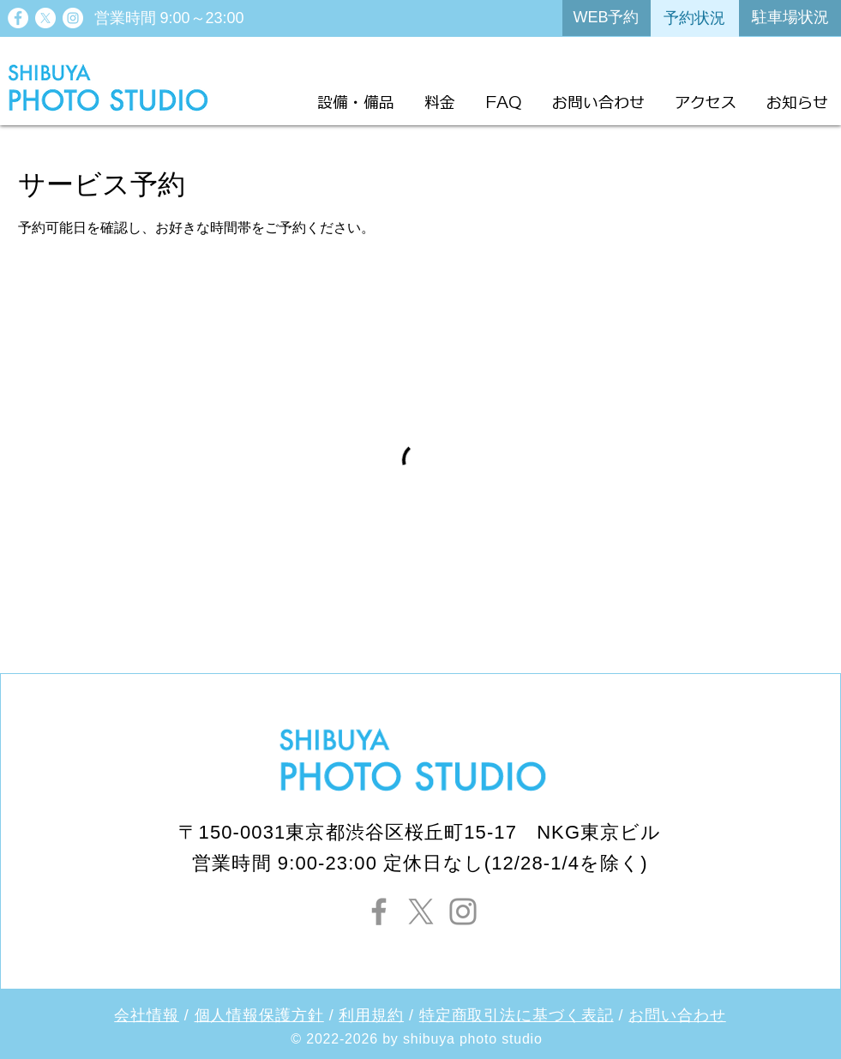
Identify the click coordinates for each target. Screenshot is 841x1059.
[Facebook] (379, 912)
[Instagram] (463, 912)
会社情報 (146, 1015)
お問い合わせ (676, 1015)
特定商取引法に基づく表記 (516, 1015)
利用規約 (371, 1015)
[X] (45, 18)
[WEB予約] (606, 18)
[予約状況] (695, 18)
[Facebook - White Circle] (18, 18)
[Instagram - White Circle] (73, 18)
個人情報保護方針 (259, 1015)
